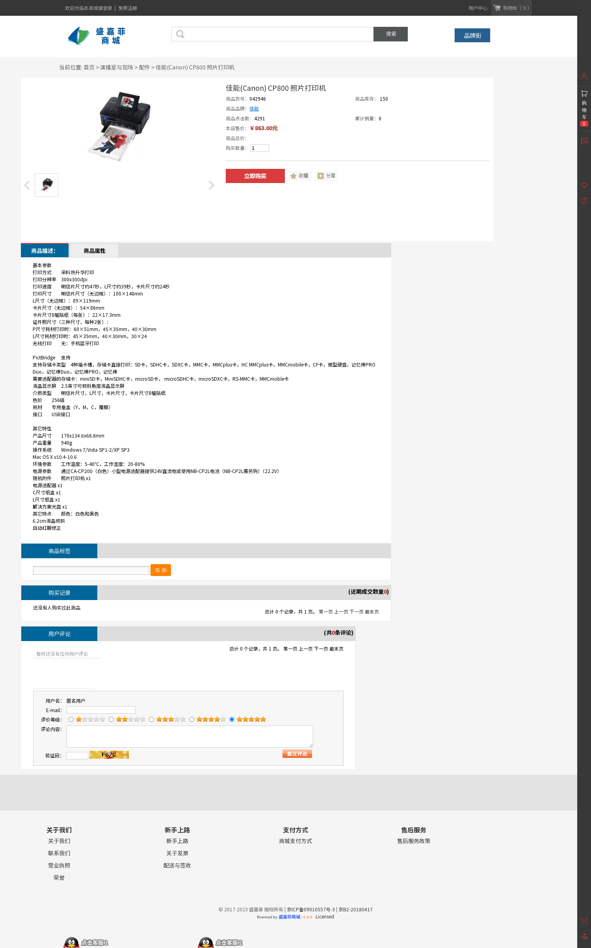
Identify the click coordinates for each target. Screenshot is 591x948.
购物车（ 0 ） (517, 7)
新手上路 (177, 841)
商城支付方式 (295, 841)
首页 (89, 67)
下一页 (356, 611)
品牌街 (472, 35)
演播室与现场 (116, 67)
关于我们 (59, 841)
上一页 (341, 611)
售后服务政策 (413, 841)
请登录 (105, 7)
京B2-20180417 (355, 909)
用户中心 (477, 7)
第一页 (326, 611)
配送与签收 (177, 865)
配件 (144, 67)
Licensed (323, 916)
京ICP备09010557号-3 (311, 909)
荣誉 (59, 877)
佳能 (254, 108)
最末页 (372, 611)
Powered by (284, 916)
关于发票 (177, 853)
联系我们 (59, 853)
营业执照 (59, 865)
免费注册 (127, 7)
